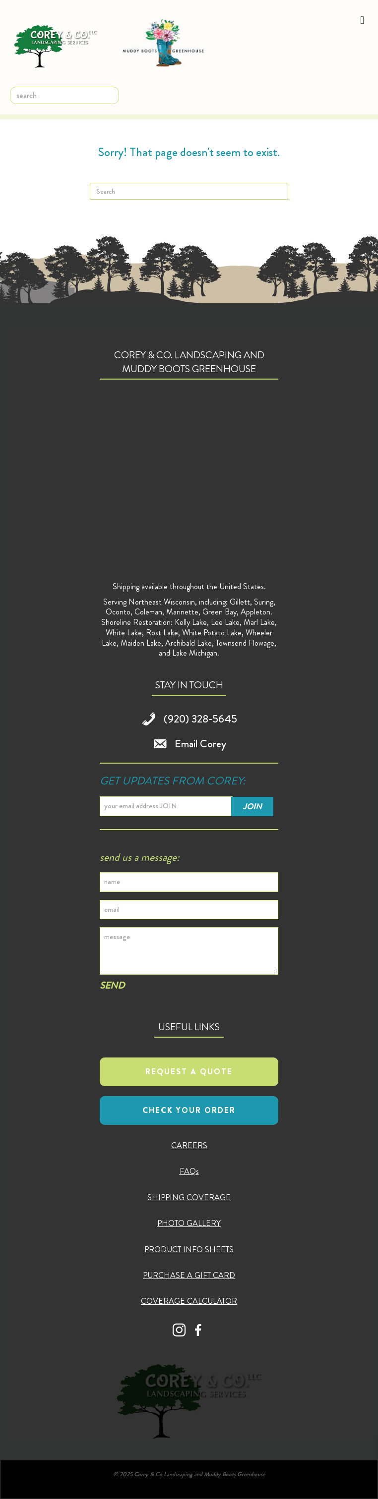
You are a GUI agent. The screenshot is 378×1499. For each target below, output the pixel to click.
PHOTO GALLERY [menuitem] (189, 1223)
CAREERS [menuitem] (189, 1145)
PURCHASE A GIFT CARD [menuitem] (189, 1275)
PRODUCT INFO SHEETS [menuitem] (189, 1249)
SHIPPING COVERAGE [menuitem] (189, 1197)
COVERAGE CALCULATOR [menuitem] (189, 1301)
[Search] (189, 191)
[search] (64, 95)
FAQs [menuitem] (189, 1171)
